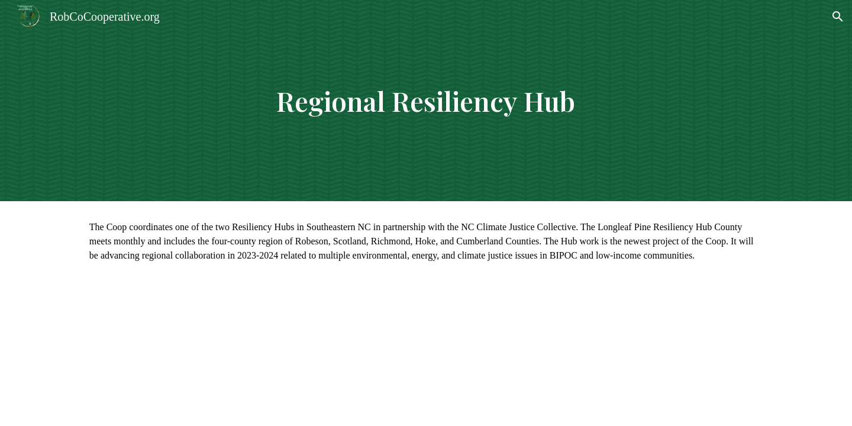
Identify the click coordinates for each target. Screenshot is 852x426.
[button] (838, 16)
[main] (426, 101)
